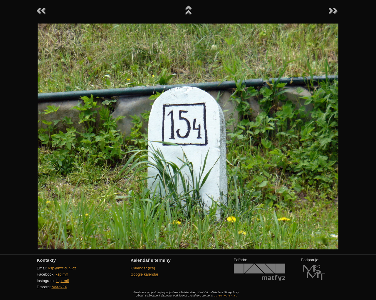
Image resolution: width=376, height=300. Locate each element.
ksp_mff (62, 281)
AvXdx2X (59, 287)
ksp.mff (62, 274)
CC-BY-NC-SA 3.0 (225, 295)
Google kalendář (144, 274)
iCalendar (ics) (142, 268)
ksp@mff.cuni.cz (62, 268)
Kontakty (46, 260)
